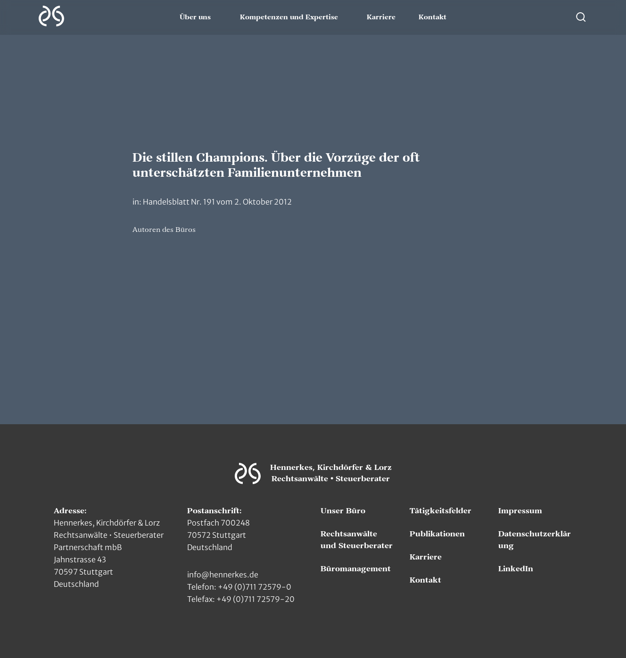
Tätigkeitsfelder (440, 511)
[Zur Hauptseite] (51, 16)
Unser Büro (343, 511)
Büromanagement (356, 569)
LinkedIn (515, 569)
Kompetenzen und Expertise (289, 17)
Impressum (520, 511)
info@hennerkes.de (222, 574)
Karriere (381, 17)
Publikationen (437, 534)
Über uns (195, 17)
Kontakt (432, 17)
